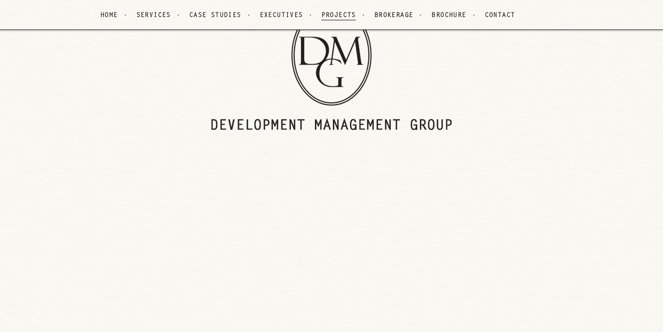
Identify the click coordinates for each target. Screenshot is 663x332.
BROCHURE (448, 15)
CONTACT (500, 15)
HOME (109, 15)
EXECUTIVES (281, 15)
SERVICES (153, 15)
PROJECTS (338, 15)
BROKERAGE (393, 15)
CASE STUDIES (215, 15)
